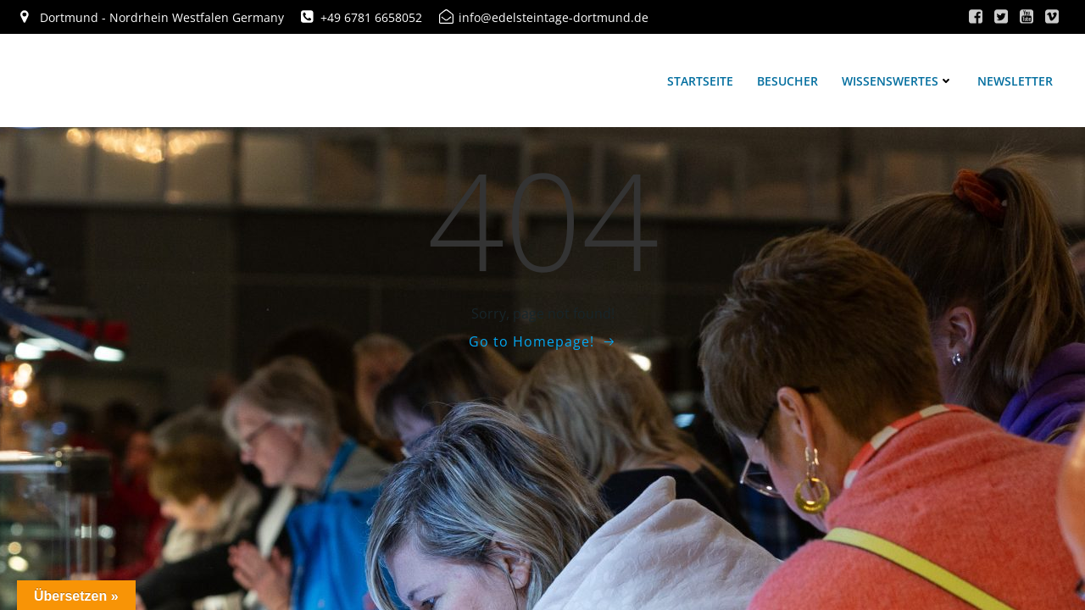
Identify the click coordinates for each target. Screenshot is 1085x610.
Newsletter (1015, 81)
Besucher (787, 81)
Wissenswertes (898, 81)
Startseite (700, 81)
